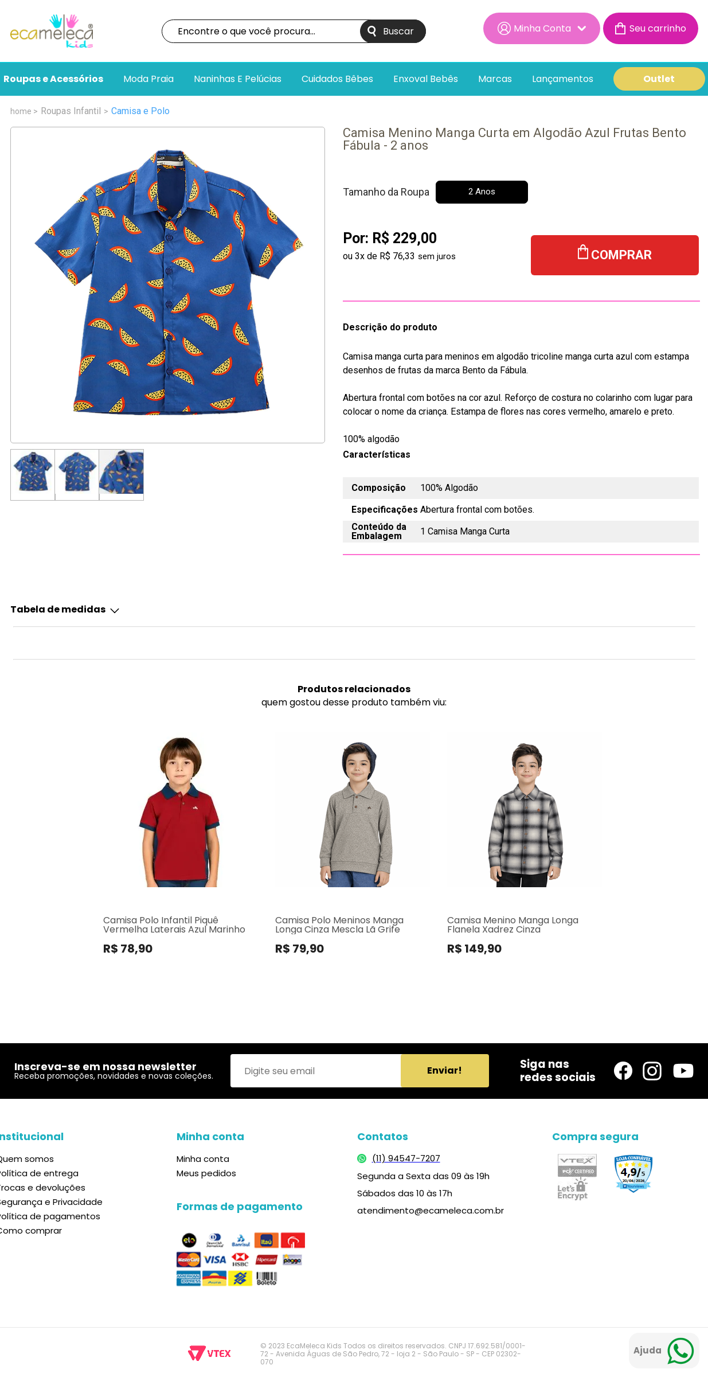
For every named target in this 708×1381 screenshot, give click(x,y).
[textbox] (294, 31)
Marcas (495, 79)
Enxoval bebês (425, 79)
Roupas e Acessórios (53, 79)
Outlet (659, 78)
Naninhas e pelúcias (237, 79)
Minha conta (203, 1159)
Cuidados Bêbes (337, 79)
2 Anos (481, 191)
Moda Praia (148, 79)
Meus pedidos (206, 1173)
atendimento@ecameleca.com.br (430, 1210)
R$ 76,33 (397, 256)
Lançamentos (562, 79)
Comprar (621, 255)
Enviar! (444, 1070)
